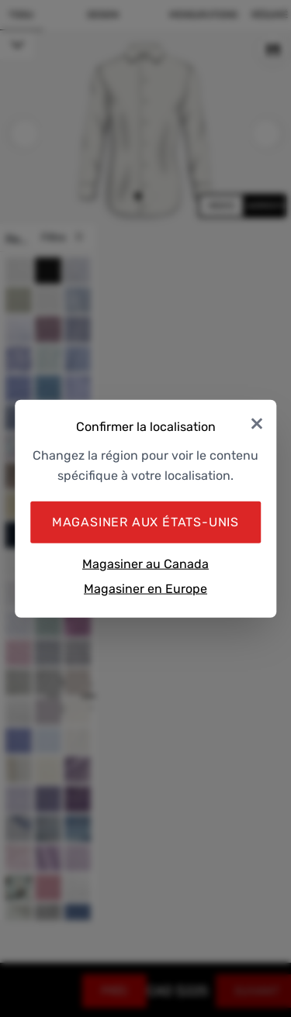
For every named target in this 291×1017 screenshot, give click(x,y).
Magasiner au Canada (145, 564)
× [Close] (257, 422)
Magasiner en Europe (145, 588)
